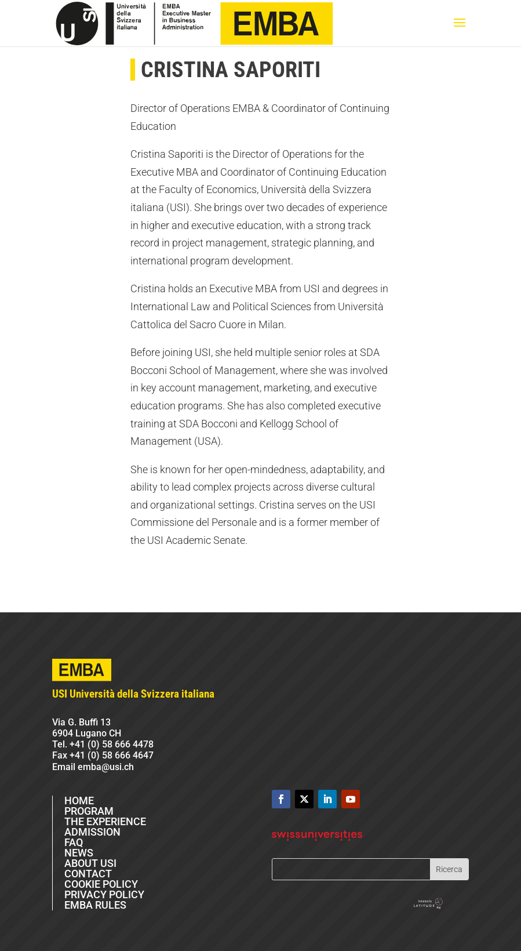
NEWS (78, 853)
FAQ (73, 842)
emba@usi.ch (106, 766)
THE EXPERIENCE (105, 821)
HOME (79, 800)
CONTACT (88, 873)
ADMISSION (92, 832)
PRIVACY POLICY (104, 894)
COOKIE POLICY (101, 884)
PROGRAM (89, 811)
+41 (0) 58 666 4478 (112, 744)
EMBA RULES (95, 905)
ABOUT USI (90, 863)
